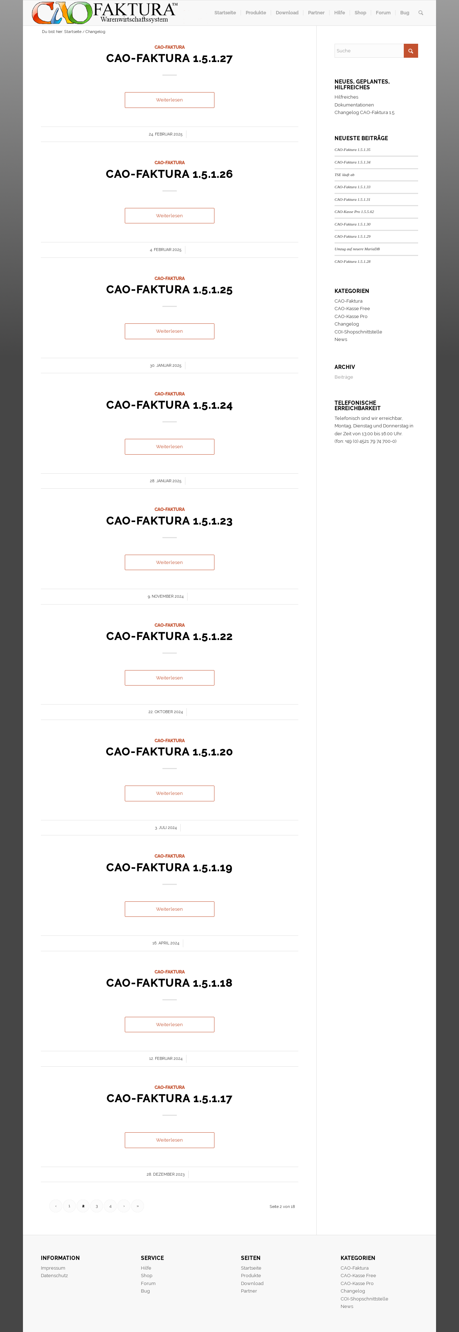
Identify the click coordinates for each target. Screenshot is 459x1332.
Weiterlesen (169, 100)
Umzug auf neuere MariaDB (357, 249)
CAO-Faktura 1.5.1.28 (352, 261)
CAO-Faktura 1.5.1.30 (352, 224)
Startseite (251, 1268)
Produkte (251, 1275)
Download (252, 1283)
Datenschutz (54, 1275)
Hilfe (146, 1268)
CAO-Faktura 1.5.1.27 (169, 58)
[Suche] (421, 12)
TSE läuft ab (344, 174)
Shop (146, 1275)
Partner (249, 1291)
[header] (123, 12)
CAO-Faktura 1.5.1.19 (169, 867)
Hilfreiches (346, 97)
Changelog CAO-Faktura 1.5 (364, 112)
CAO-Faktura (170, 47)
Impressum (53, 1268)
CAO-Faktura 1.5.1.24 (169, 405)
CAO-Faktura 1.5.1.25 (169, 289)
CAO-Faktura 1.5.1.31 (352, 199)
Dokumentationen (354, 105)
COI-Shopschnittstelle (358, 332)
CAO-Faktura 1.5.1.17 (169, 1098)
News (341, 339)
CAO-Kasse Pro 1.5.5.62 (354, 211)
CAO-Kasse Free (352, 308)
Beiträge (344, 377)
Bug (145, 1291)
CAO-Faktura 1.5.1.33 (352, 187)
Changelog (347, 324)
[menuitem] (225, 12)
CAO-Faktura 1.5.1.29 (352, 236)
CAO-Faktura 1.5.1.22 (169, 636)
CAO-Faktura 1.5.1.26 (169, 174)
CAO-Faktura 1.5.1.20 (169, 751)
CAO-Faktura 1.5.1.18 (169, 983)
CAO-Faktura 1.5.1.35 (352, 149)
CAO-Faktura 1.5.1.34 (352, 162)
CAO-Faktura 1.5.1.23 (169, 521)
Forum (148, 1283)
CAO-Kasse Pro (351, 316)
